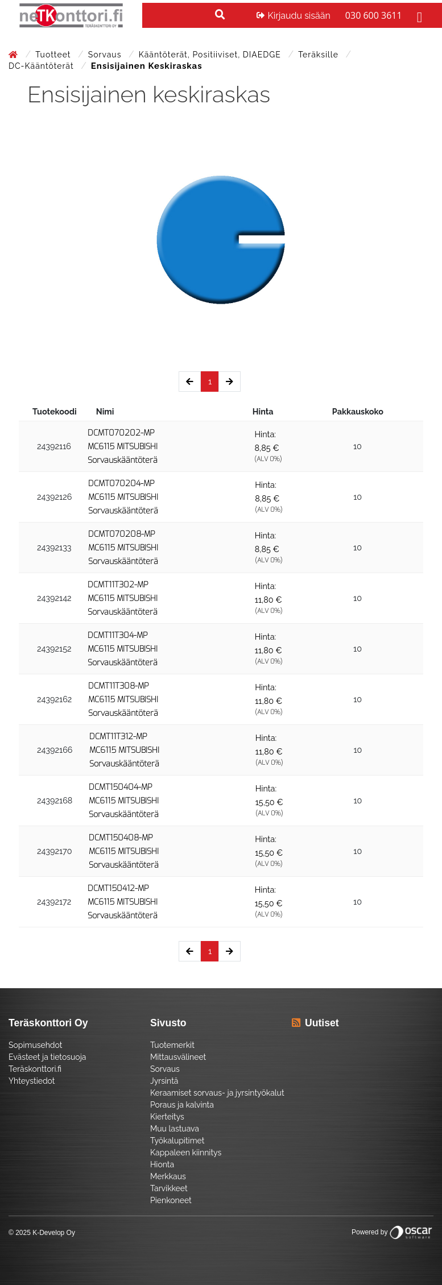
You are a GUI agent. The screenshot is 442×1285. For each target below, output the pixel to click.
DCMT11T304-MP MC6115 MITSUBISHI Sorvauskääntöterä (123, 649)
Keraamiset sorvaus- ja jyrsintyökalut (217, 1092)
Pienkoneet (171, 1200)
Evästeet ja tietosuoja (47, 1057)
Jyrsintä (164, 1080)
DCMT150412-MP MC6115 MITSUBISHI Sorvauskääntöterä (123, 902)
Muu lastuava (174, 1128)
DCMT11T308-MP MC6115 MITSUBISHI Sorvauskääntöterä (123, 700)
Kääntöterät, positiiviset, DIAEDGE (211, 54)
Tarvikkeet (169, 1188)
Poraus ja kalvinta (182, 1104)
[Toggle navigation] (418, 15)
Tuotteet (54, 54)
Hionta (162, 1164)
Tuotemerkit (172, 1045)
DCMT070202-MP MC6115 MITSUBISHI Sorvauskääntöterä (123, 447)
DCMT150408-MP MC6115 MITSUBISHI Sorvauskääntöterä (124, 851)
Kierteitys (167, 1116)
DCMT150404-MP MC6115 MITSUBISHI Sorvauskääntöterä (124, 801)
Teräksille (319, 54)
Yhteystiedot (32, 1080)
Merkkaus (168, 1176)
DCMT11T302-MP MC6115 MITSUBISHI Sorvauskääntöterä (123, 598)
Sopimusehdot (35, 1045)
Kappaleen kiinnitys (185, 1152)
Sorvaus (106, 54)
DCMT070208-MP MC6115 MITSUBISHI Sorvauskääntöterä (123, 548)
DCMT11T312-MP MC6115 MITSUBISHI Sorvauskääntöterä (124, 750)
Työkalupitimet (177, 1140)
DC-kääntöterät (42, 66)
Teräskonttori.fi (35, 1068)
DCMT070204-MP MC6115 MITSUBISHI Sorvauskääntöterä (123, 497)
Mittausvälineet (178, 1057)
